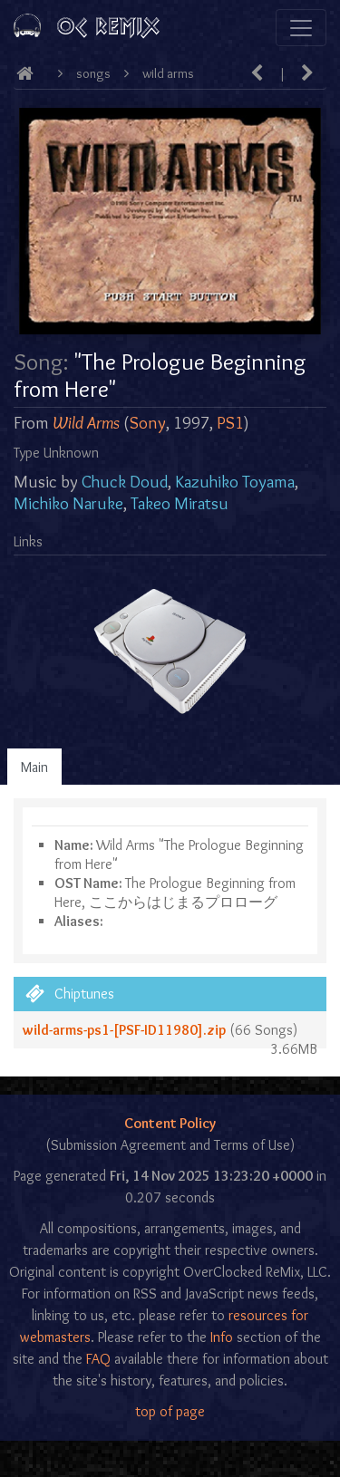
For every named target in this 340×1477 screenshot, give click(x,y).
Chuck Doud (125, 481)
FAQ (98, 1358)
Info (221, 1337)
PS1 (230, 422)
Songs (93, 73)
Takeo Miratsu (179, 503)
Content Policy (170, 1123)
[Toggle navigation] (301, 27)
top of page (170, 1411)
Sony (148, 422)
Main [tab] (34, 767)
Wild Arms (168, 73)
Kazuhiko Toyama (235, 481)
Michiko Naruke (68, 503)
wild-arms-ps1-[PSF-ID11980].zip (124, 1029)
